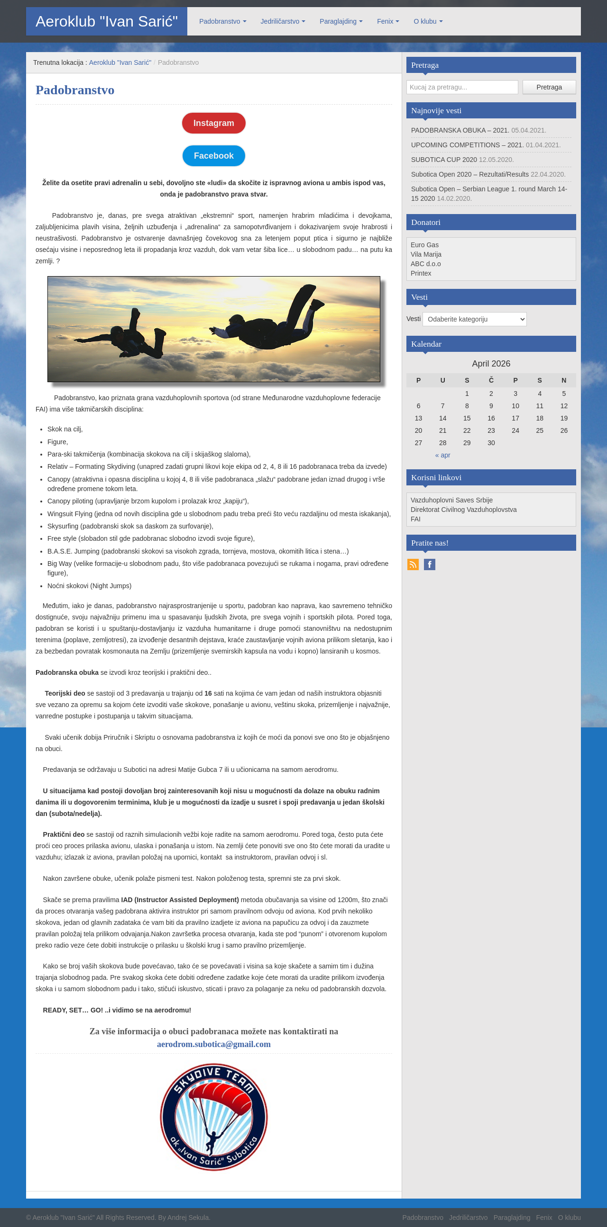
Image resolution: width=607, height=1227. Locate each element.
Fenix (385, 21)
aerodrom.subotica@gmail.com (214, 1044)
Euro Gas (425, 245)
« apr (443, 455)
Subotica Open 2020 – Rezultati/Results (470, 174)
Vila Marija (426, 254)
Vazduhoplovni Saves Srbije (452, 500)
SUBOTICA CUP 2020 (444, 159)
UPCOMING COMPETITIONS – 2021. (467, 145)
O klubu (425, 21)
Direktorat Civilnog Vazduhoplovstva (464, 509)
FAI (416, 519)
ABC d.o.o (426, 264)
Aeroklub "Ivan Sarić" (107, 21)
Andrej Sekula (188, 1217)
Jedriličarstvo (280, 21)
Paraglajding (338, 21)
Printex (421, 273)
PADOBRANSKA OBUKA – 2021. (460, 130)
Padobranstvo (219, 21)
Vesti (414, 318)
